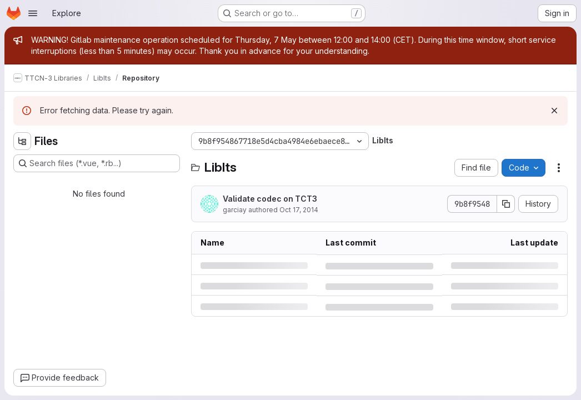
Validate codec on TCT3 (270, 198)
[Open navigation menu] (33, 13)
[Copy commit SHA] (506, 204)
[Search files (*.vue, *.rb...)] (96, 163)
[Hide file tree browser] (22, 141)
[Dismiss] (554, 110)
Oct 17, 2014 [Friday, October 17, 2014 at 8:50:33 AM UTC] (298, 210)
